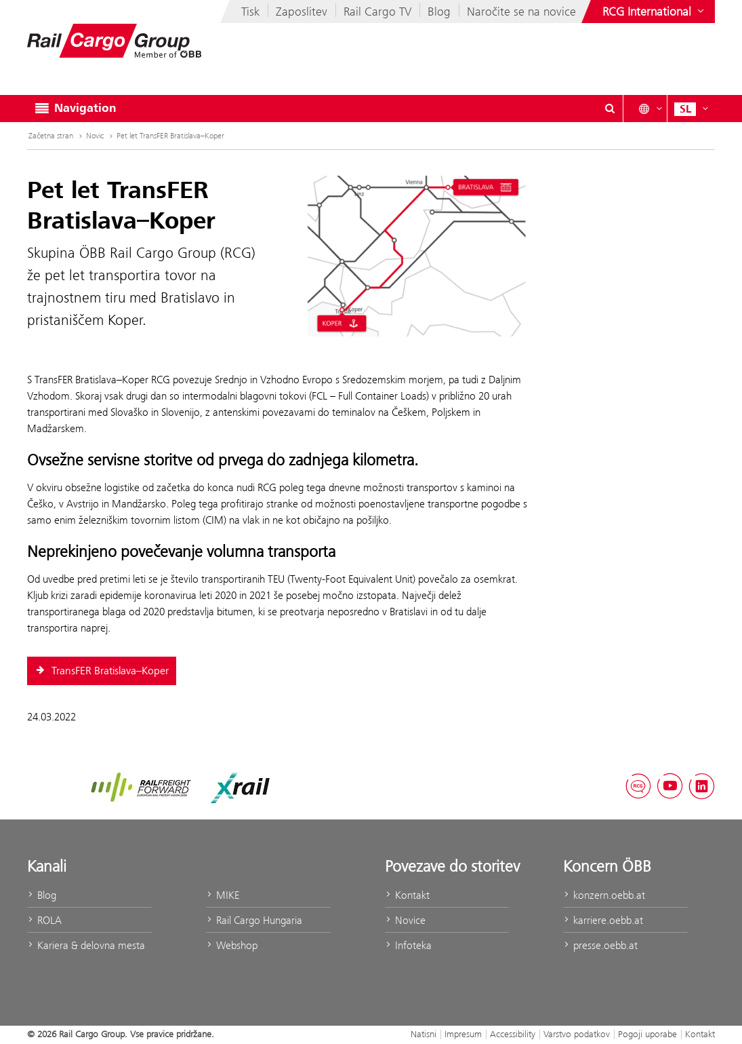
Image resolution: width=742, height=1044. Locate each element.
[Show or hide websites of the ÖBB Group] (654, 11)
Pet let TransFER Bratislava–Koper (170, 135)
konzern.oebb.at (604, 895)
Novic (95, 135)
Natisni (423, 1033)
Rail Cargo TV (377, 11)
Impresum (463, 1033)
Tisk (250, 11)
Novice (405, 920)
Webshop (231, 945)
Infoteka (408, 945)
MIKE (222, 895)
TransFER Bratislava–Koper (102, 671)
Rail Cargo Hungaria (254, 920)
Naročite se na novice (521, 11)
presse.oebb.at (600, 945)
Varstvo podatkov (576, 1033)
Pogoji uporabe (647, 1033)
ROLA (44, 920)
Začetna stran (50, 135)
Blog (439, 11)
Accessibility (512, 1033)
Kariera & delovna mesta (86, 945)
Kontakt (407, 895)
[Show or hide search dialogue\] (609, 108)
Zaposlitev (301, 11)
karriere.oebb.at (603, 920)
